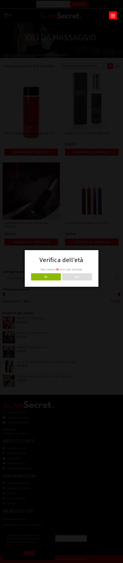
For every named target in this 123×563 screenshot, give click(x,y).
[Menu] (113, 15)
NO (77, 277)
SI (45, 277)
